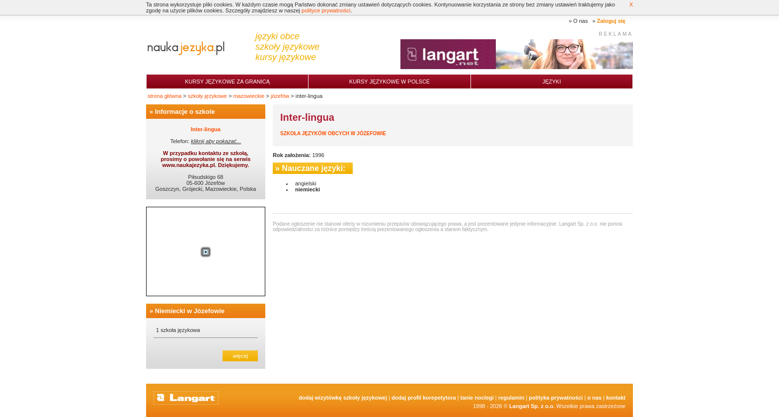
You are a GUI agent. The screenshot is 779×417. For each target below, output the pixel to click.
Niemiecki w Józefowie (190, 311)
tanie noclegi (477, 398)
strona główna (165, 96)
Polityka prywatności (556, 398)
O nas (580, 21)
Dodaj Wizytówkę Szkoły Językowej (343, 398)
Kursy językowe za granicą (227, 81)
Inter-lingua (206, 129)
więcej (240, 356)
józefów (280, 96)
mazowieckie (248, 96)
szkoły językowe (207, 96)
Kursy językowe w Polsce (389, 81)
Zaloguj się (611, 21)
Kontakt (615, 398)
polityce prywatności (326, 10)
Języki (552, 81)
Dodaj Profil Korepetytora (423, 398)
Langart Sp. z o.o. (532, 406)
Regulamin (511, 398)
